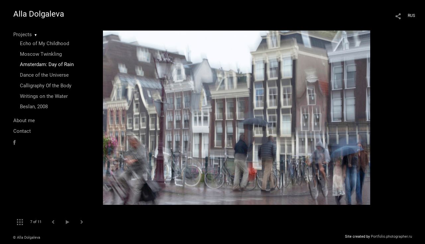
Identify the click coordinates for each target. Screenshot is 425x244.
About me (24, 120)
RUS (411, 15)
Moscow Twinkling (41, 54)
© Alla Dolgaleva (26, 237)
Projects (22, 35)
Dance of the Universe (44, 75)
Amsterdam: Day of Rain (47, 64)
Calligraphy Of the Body (45, 86)
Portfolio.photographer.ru (391, 236)
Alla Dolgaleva (38, 14)
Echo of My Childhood (44, 43)
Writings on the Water (44, 96)
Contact (22, 131)
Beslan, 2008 (34, 107)
